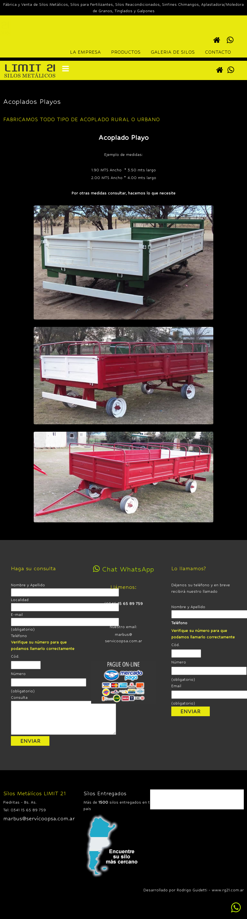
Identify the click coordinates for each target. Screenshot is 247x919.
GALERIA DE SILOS (173, 52)
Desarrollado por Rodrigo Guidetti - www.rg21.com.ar (193, 890)
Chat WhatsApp (123, 569)
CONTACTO (218, 52)
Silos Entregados (104, 793)
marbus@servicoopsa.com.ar (39, 818)
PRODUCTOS (126, 52)
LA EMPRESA (85, 52)
